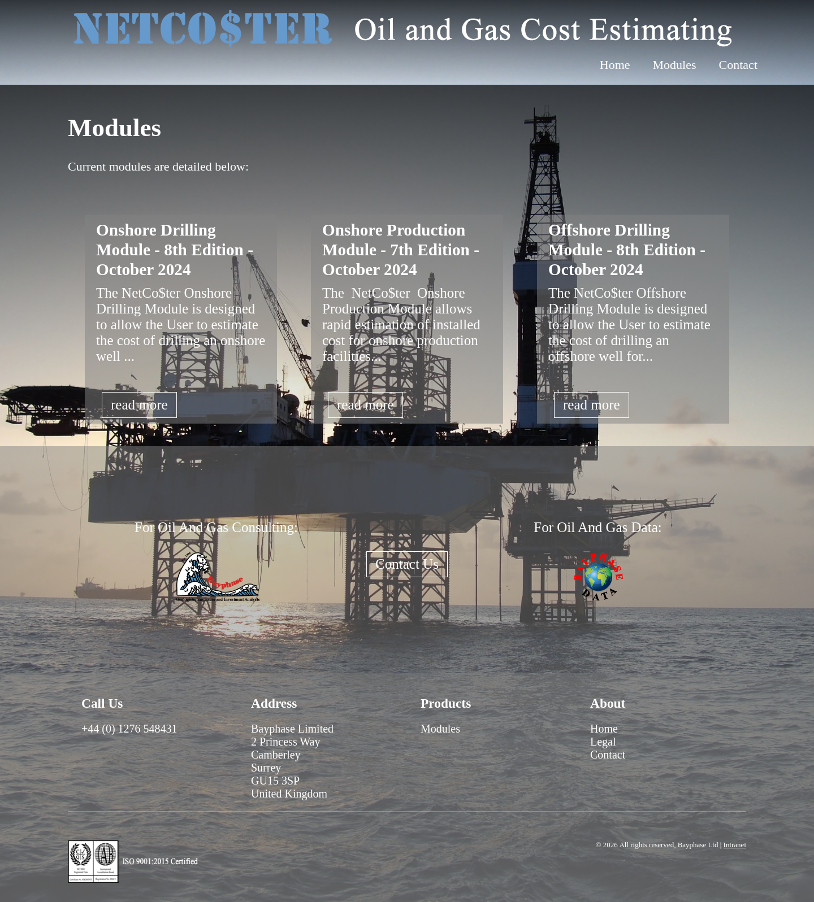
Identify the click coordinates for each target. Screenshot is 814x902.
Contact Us (407, 564)
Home (615, 65)
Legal (603, 741)
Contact (738, 65)
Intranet (735, 844)
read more (139, 404)
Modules (674, 65)
